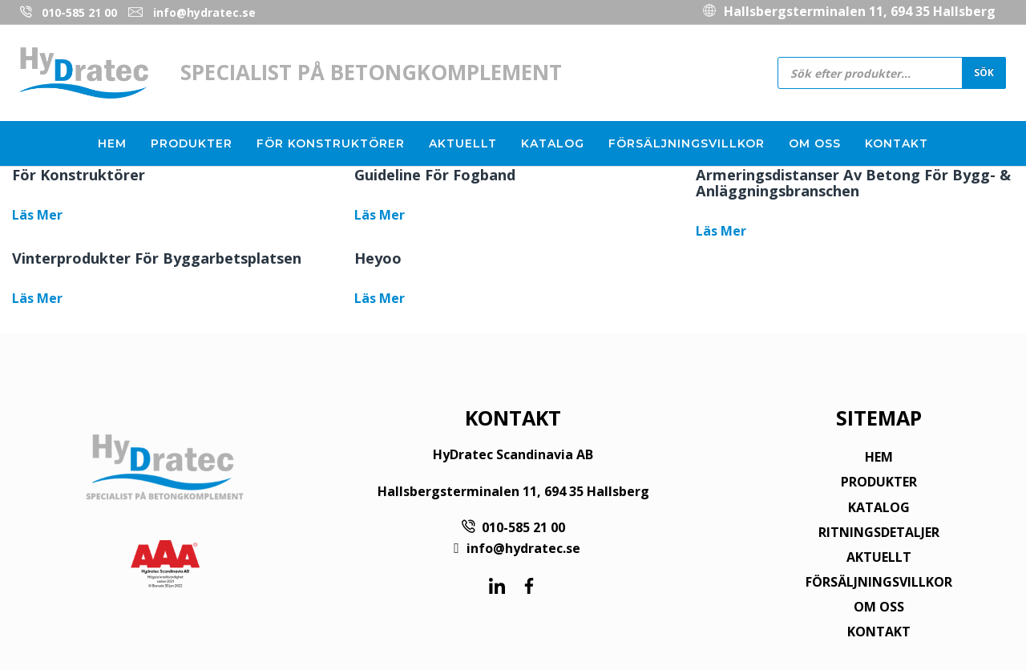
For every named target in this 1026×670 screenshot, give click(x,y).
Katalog (552, 143)
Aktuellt (463, 143)
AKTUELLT (878, 557)
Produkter (191, 143)
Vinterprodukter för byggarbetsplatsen (156, 258)
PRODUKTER (879, 481)
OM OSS (879, 607)
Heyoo (378, 258)
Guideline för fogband (434, 174)
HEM (879, 457)
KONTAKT (879, 631)
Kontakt (896, 143)
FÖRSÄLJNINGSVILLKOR (879, 582)
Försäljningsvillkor (686, 143)
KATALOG (879, 507)
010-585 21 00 (79, 12)
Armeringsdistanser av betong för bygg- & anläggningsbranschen (853, 182)
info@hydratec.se (204, 12)
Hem (112, 143)
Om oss (815, 143)
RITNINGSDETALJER (878, 532)
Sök (984, 72)
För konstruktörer (330, 143)
